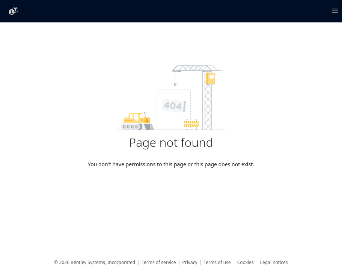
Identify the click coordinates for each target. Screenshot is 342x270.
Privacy (189, 262)
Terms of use (217, 262)
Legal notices (274, 262)
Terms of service (159, 262)
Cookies (245, 262)
